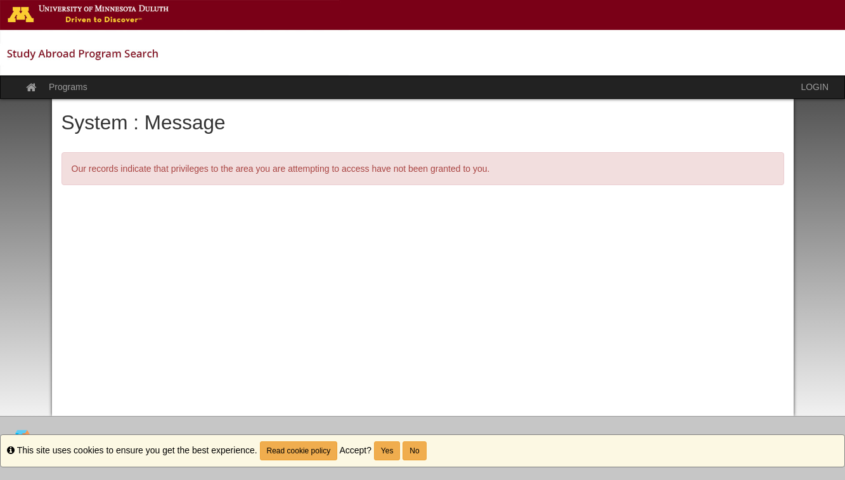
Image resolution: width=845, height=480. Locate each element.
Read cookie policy (299, 450)
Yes (387, 450)
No (414, 450)
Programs (68, 87)
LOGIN (815, 87)
